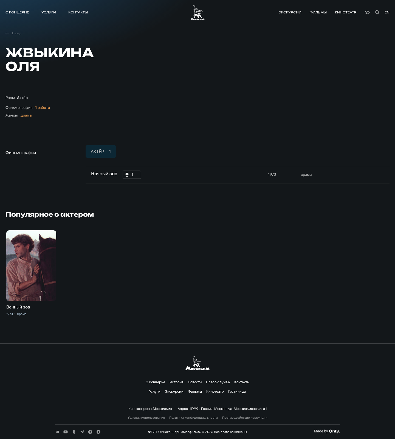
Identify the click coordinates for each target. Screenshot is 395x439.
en (387, 12)
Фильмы (318, 12)
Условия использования (146, 418)
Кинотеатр (346, 12)
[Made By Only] (327, 431)
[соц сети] (57, 432)
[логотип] (198, 12)
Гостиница (237, 391)
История (177, 382)
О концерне (17, 12)
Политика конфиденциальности (193, 418)
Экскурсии (289, 12)
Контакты (78, 12)
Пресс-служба (218, 382)
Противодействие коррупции (244, 418)
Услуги (48, 12)
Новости (195, 382)
